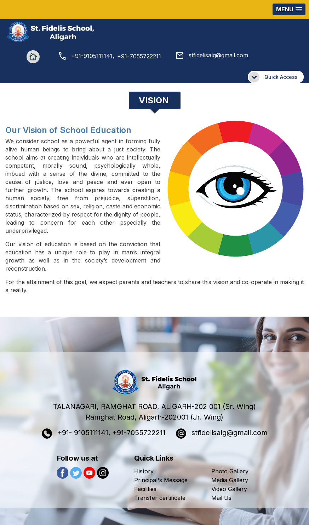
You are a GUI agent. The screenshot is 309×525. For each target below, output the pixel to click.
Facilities (145, 488)
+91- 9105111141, (76, 433)
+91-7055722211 (139, 56)
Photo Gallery (229, 471)
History (144, 471)
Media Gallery (229, 480)
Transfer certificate (159, 497)
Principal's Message (161, 480)
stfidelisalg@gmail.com (212, 55)
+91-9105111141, (86, 55)
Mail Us (221, 497)
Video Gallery (229, 488)
